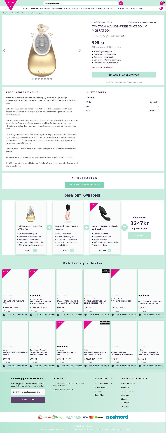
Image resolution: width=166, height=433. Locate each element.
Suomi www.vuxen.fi (79, 429)
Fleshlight (125, 403)
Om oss (98, 391)
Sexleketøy (12, 13)
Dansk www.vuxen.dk (120, 429)
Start (5, 13)
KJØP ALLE (140, 236)
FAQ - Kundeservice (103, 383)
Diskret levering (101, 387)
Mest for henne (23, 13)
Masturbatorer (127, 391)
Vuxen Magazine (128, 383)
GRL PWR (125, 407)
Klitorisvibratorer (47, 13)
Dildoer (124, 399)
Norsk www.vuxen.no (99, 429)
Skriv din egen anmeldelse (84, 185)
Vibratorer (35, 13)
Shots (110, 22)
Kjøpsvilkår (99, 395)
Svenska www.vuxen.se (58, 429)
